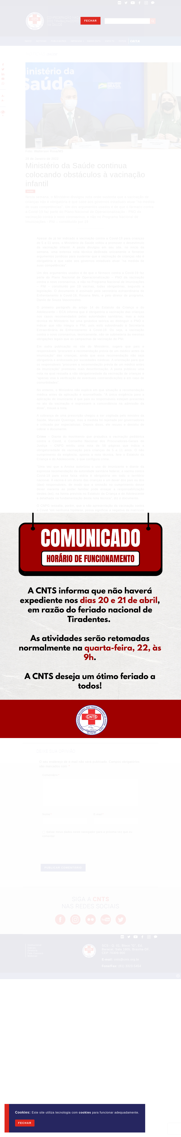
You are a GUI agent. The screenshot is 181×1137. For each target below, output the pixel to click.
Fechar (24, 1122)
